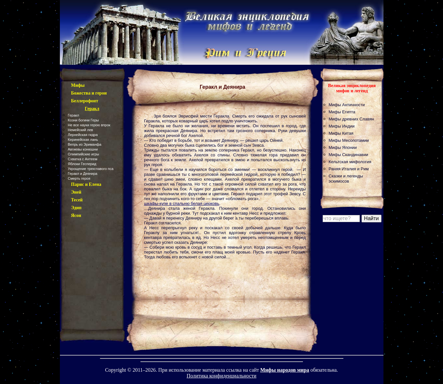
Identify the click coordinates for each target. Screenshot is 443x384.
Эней (76, 192)
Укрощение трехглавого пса (91, 169)
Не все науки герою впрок (89, 125)
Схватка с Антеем (82, 159)
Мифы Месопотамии (349, 140)
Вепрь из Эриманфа (85, 144)
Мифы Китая (341, 133)
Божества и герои (89, 93)
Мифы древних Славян (351, 119)
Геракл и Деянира (82, 173)
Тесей (77, 200)
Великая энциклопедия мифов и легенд (352, 88)
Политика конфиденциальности (222, 375)
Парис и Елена (86, 184)
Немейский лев (80, 130)
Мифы (78, 85)
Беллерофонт (84, 100)
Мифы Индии (342, 126)
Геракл (73, 115)
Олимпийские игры (83, 154)
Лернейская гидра (83, 135)
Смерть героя (79, 178)
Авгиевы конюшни (83, 149)
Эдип (76, 207)
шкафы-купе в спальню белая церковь (181, 203)
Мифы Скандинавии (348, 154)
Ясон (76, 215)
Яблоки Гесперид (82, 164)
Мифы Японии (343, 147)
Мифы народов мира (284, 370)
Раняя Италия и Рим (349, 168)
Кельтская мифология (350, 161)
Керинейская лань (83, 139)
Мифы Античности (347, 104)
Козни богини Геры (83, 120)
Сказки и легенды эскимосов (346, 179)
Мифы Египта (342, 111)
